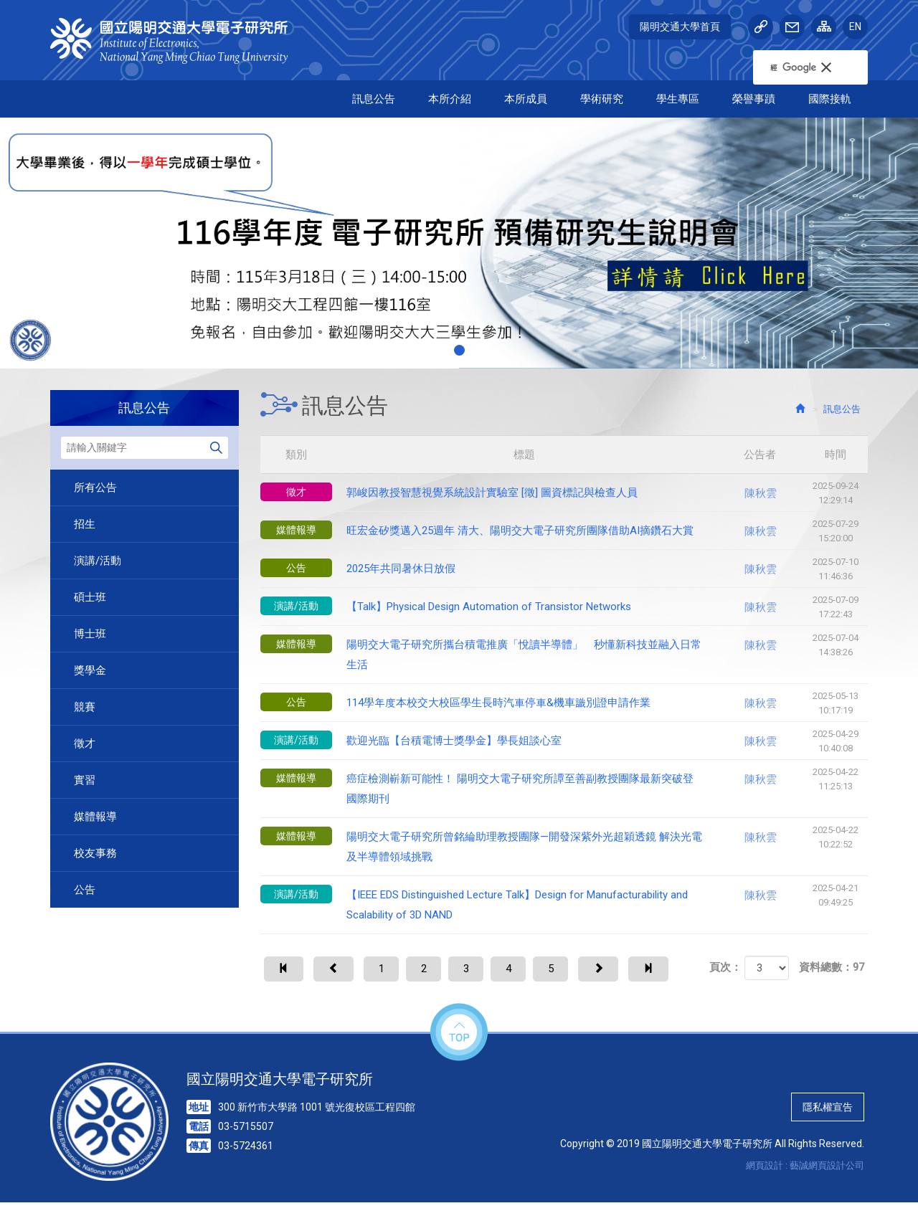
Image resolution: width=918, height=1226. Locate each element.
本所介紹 (449, 98)
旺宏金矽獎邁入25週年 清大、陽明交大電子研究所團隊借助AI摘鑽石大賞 (564, 531)
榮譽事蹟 (753, 98)
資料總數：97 (831, 1006)
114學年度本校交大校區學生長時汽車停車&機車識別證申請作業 (564, 703)
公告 (84, 889)
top (459, 1056)
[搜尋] (793, 67)
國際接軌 (829, 98)
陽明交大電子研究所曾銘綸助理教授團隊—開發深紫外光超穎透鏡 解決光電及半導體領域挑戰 (564, 843)
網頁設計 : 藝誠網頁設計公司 (805, 1189)
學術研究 (601, 98)
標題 (566, 454)
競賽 (84, 706)
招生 (84, 524)
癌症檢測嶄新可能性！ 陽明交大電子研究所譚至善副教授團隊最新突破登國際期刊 (564, 785)
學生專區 (677, 98)
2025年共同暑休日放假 (564, 569)
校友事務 (95, 853)
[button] (833, 67)
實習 (84, 780)
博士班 (90, 633)
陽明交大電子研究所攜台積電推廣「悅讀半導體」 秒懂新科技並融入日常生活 (564, 651)
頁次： (725, 1006)
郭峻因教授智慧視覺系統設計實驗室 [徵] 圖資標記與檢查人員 (564, 493)
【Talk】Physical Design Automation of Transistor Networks (564, 607)
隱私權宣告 (828, 1130)
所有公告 (95, 487)
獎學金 (90, 670)
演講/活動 (97, 560)
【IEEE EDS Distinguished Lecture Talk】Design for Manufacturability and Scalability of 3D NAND (564, 901)
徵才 (84, 743)
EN (855, 26)
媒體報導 (95, 816)
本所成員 (525, 98)
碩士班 (90, 597)
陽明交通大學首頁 (680, 26)
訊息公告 (373, 98)
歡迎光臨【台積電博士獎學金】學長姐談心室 (564, 741)
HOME (177, 41)
